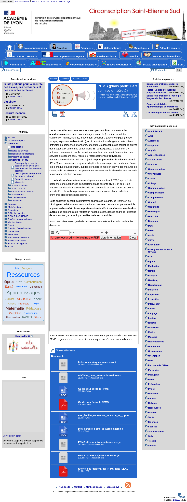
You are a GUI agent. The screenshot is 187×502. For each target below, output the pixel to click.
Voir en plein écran (12, 436)
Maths (151, 332)
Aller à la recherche (40, 1)
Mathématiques (111, 46)
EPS (150, 256)
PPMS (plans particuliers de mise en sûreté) (28, 174)
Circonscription (13, 317)
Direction (61, 46)
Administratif (17, 194)
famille (151, 271)
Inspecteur (153, 294)
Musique (152, 337)
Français (84, 46)
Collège (35, 303)
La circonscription (33, 46)
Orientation (15, 313)
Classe (12, 303)
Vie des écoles (102, 55)
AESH (151, 136)
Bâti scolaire (17, 147)
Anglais (152, 150)
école (38, 299)
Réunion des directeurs (22, 153)
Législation (16, 200)
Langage (152, 313)
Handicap (153, 280)
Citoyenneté (154, 174)
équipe (9, 282)
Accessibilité (6, 2)
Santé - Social (18, 188)
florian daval (16, 96)
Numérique (14, 63)
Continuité (153, 207)
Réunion (152, 412)
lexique (152, 323)
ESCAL (176, 500)
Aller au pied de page (60, 1)
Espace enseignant (151, 63)
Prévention (154, 384)
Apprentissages (23, 292)
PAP (150, 360)
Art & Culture (24, 299)
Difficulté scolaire (167, 46)
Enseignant (154, 244)
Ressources (23, 274)
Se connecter (12, 70)
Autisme (152, 164)
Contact (77, 487)
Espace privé (112, 487)
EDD (177, 63)
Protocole (23, 303)
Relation (152, 403)
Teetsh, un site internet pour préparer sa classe (161, 91)
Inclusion (153, 289)
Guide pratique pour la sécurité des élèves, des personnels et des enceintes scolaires (23, 87)
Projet (151, 389)
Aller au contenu (22, 1)
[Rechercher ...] (162, 70)
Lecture (152, 318)
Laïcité (19, 282)
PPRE (151, 379)
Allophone (153, 145)
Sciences (9, 299)
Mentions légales (93, 487)
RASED (27, 317)
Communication (156, 188)
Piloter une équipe (20, 157)
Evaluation (153, 266)
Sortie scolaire (156, 431)
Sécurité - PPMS (80, 78)
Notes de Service (19, 150)
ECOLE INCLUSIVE (22, 55)
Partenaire (153, 370)
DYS (150, 226)
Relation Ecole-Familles (161, 55)
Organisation (30, 313)
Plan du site (63, 487)
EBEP (151, 230)
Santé (130, 55)
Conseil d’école (18, 197)
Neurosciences (156, 341)
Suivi (17, 268)
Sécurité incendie (14, 113)
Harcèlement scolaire (81, 63)
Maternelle (45, 63)
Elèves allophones (116, 63)
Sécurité (152, 426)
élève (151, 240)
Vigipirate (10, 101)
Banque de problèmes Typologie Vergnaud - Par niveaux (163, 97)
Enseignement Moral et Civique (160, 250)
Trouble (152, 441)
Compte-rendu (155, 197)
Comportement (33, 281)
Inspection (153, 299)
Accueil (53, 78)
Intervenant (21, 286)
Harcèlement (155, 285)
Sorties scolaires (19, 185)
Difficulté (153, 216)
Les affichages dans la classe (162, 112)
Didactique (139, 46)
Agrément (153, 141)
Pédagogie (33, 308)
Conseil (152, 202)
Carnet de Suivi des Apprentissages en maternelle (162, 105)
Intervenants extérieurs (22, 191)
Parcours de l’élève (158, 365)
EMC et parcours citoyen (63, 55)
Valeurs (37, 317)
